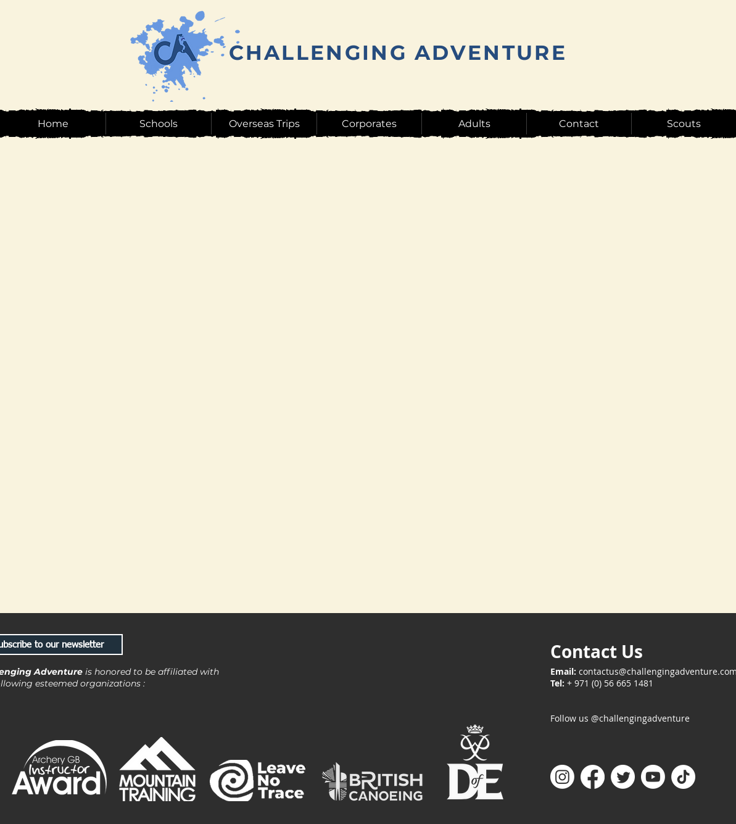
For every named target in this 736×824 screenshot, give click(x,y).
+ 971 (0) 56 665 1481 (610, 683)
